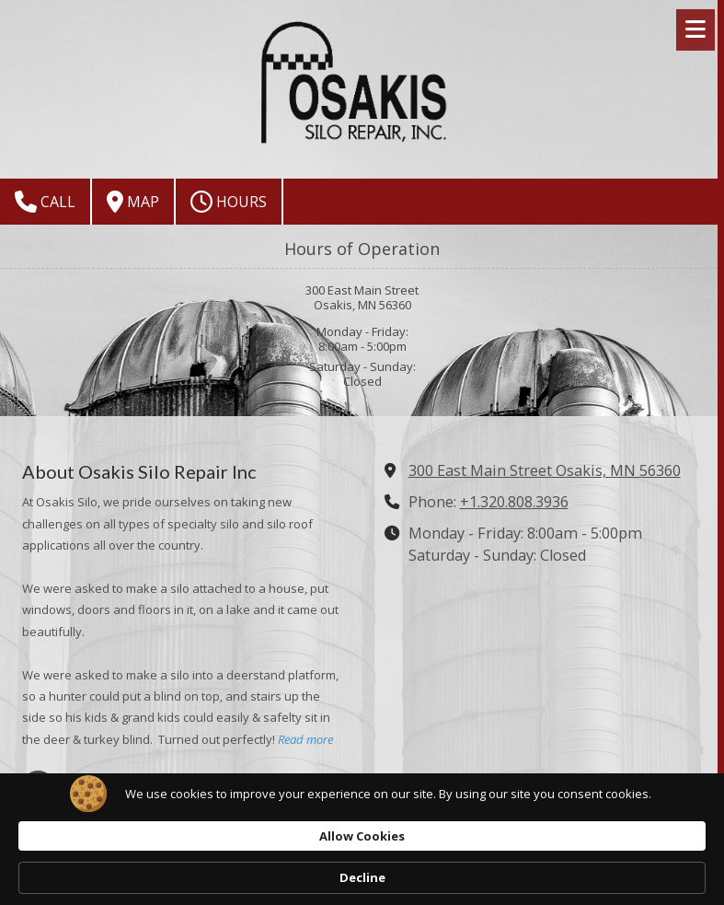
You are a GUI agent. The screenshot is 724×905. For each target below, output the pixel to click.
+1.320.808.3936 (514, 502)
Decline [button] (626, 869)
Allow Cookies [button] (504, 868)
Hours (228, 202)
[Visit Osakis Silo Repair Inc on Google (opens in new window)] (38, 787)
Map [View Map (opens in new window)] (133, 202)
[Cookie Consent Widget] (362, 869)
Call (45, 202)
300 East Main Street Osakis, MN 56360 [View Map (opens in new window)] (544, 470)
